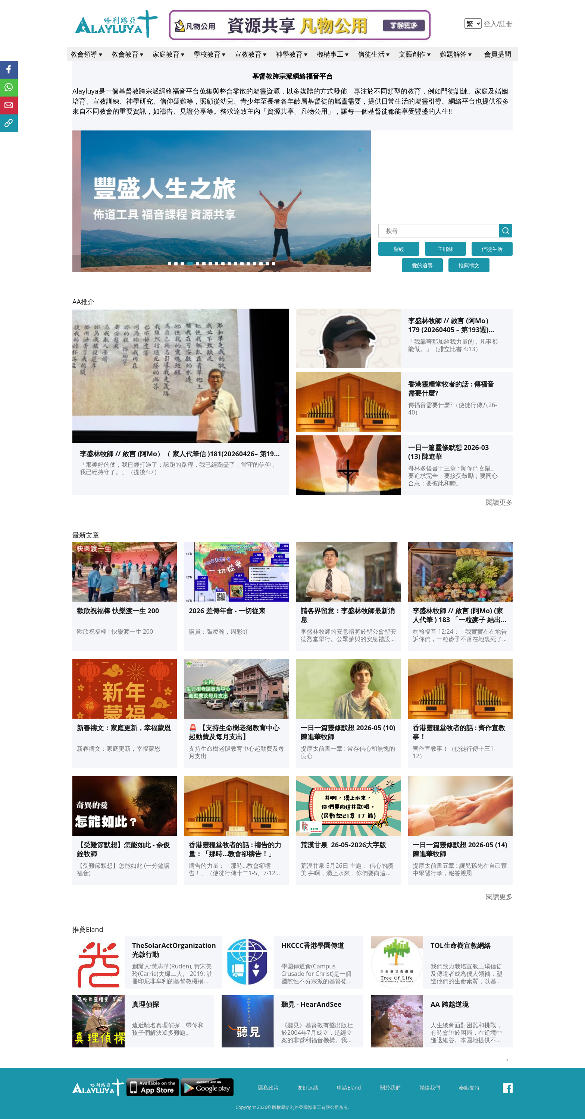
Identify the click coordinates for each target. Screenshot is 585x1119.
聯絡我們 (429, 1087)
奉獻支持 (469, 1087)
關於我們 (390, 1087)
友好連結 (307, 1087)
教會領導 (87, 54)
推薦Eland (87, 929)
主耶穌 (445, 248)
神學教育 (292, 54)
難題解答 (456, 54)
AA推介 (83, 301)
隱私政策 (268, 1087)
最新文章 (85, 535)
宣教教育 (251, 54)
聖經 (399, 248)
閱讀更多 (499, 502)
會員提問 (497, 54)
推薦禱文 (469, 265)
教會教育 (128, 54)
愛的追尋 (422, 265)
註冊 (506, 23)
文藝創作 (415, 54)
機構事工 (333, 54)
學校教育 (210, 54)
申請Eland (349, 1087)
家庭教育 (169, 54)
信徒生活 (374, 54)
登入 (491, 23)
